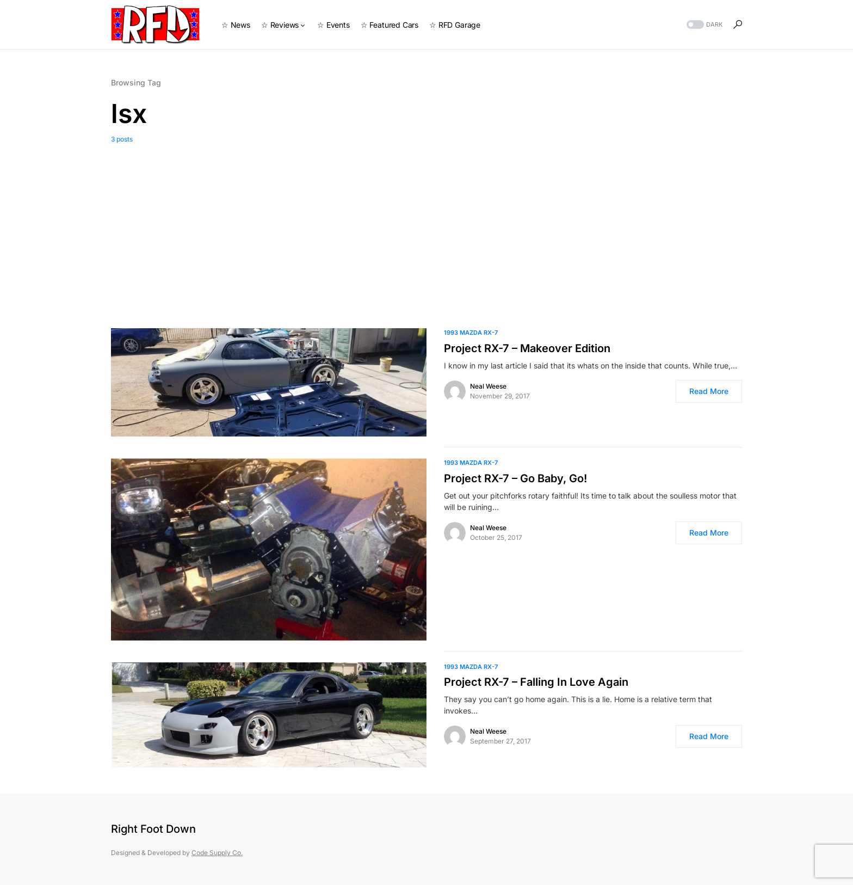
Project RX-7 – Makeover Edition (527, 348)
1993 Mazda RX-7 (471, 332)
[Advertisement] (426, 226)
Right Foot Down (153, 828)
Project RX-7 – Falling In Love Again (536, 682)
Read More (708, 391)
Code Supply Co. (217, 853)
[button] (703, 24)
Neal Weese (488, 386)
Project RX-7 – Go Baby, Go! (515, 478)
